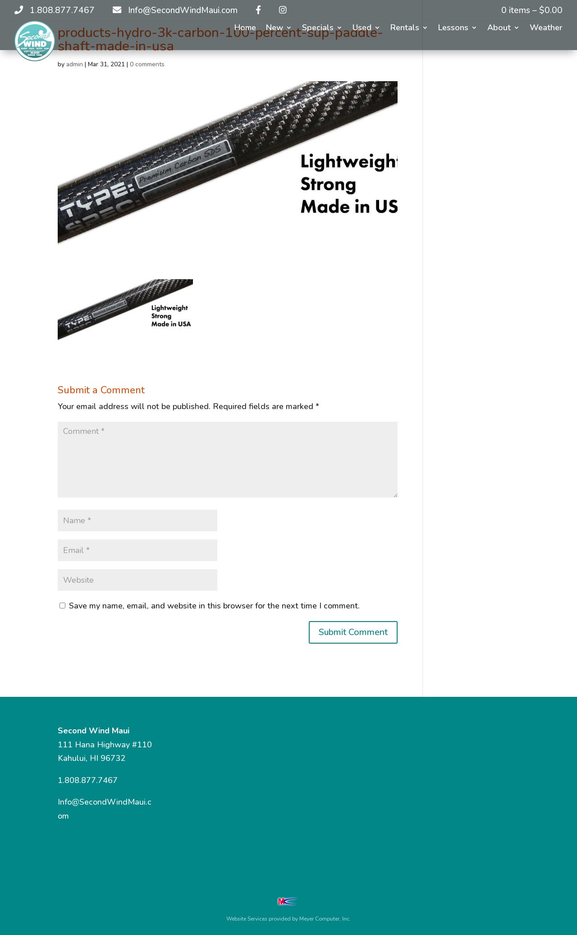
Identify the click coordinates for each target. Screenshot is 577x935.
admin (74, 64)
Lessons (453, 28)
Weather (546, 28)
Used (362, 28)
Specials (318, 28)
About (499, 28)
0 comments (147, 64)
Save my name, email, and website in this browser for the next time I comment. (214, 605)
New (274, 28)
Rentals (404, 28)
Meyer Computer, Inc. (325, 918)
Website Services (246, 918)
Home (245, 28)
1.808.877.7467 (88, 780)
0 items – (532, 10)
